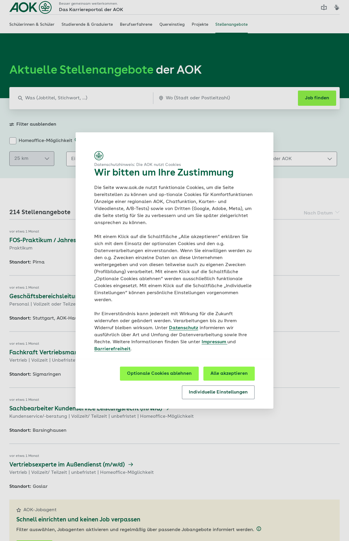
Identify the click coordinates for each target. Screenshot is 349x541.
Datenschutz (183, 328)
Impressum (214, 342)
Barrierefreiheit (112, 349)
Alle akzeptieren (229, 373)
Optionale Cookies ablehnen (159, 373)
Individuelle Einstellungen (218, 392)
